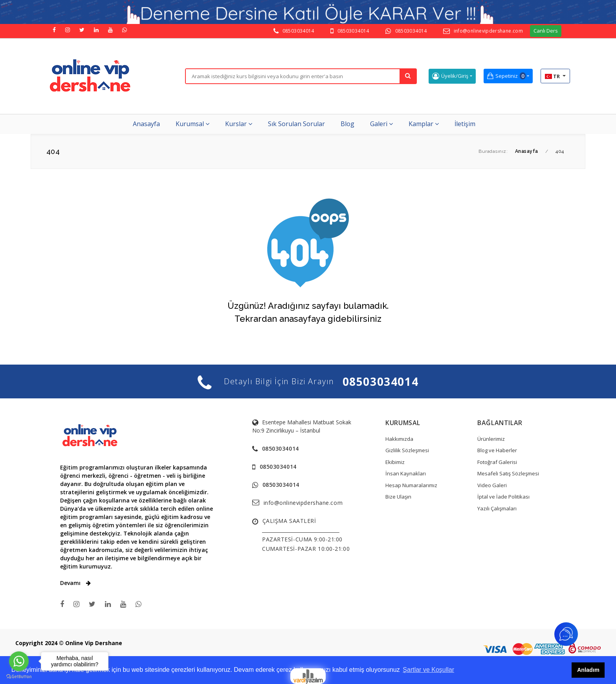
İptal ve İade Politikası (503, 496)
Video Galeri (492, 485)
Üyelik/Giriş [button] (450, 76)
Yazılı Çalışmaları (497, 508)
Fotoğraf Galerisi (497, 462)
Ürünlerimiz (491, 438)
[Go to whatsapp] (19, 661)
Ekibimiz (395, 462)
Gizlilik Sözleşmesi (407, 450)
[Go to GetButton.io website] (18, 676)
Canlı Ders (546, 30)
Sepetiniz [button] (506, 76)
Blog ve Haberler (497, 450)
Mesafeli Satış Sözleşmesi (508, 473)
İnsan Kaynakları (405, 473)
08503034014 (298, 31)
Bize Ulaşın (398, 496)
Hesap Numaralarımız (411, 485)
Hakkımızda (399, 438)
